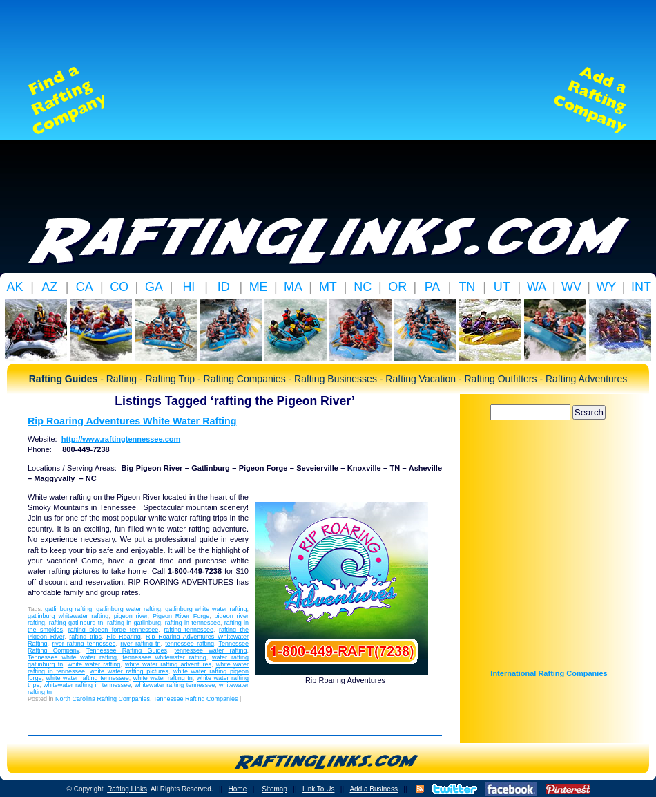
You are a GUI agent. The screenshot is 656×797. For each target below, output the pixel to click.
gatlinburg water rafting (128, 609)
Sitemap (274, 789)
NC (363, 287)
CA (84, 287)
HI (188, 287)
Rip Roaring (123, 636)
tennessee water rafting (211, 650)
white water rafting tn (163, 678)
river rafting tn (140, 643)
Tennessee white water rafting (72, 657)
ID (224, 287)
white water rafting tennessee (87, 678)
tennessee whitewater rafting (164, 657)
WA (536, 287)
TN (467, 287)
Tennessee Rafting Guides (126, 650)
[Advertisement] (328, 100)
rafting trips (85, 636)
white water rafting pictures (129, 671)
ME (258, 287)
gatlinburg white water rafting (206, 609)
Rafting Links (127, 789)
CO (119, 287)
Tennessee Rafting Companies (195, 698)
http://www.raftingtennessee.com (121, 439)
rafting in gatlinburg (134, 622)
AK (14, 287)
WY (606, 287)
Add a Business (373, 789)
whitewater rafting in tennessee (87, 685)
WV (571, 287)
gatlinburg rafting (68, 609)
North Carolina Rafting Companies (102, 698)
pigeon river (131, 615)
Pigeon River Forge (181, 615)
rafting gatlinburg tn (76, 622)
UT (502, 287)
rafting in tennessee (192, 622)
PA (433, 287)
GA (154, 287)
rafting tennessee (188, 629)
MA (293, 287)
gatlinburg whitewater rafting (68, 615)
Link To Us (318, 789)
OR (397, 287)
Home (238, 789)
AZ (49, 287)
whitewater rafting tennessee (175, 685)
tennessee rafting (189, 643)
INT (641, 287)
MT (328, 287)
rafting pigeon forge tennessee (113, 629)
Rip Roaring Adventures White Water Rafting (132, 420)
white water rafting (94, 664)
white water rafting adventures (168, 664)
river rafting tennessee (83, 643)
